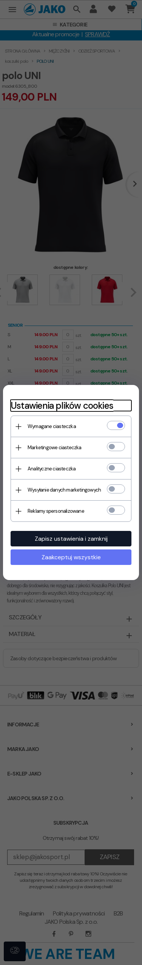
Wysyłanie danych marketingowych (64, 490)
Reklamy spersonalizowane (56, 511)
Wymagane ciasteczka (52, 426)
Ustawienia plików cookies (62, 405)
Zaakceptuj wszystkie (71, 557)
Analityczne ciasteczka (52, 468)
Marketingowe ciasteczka (55, 447)
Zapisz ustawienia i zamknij (71, 539)
